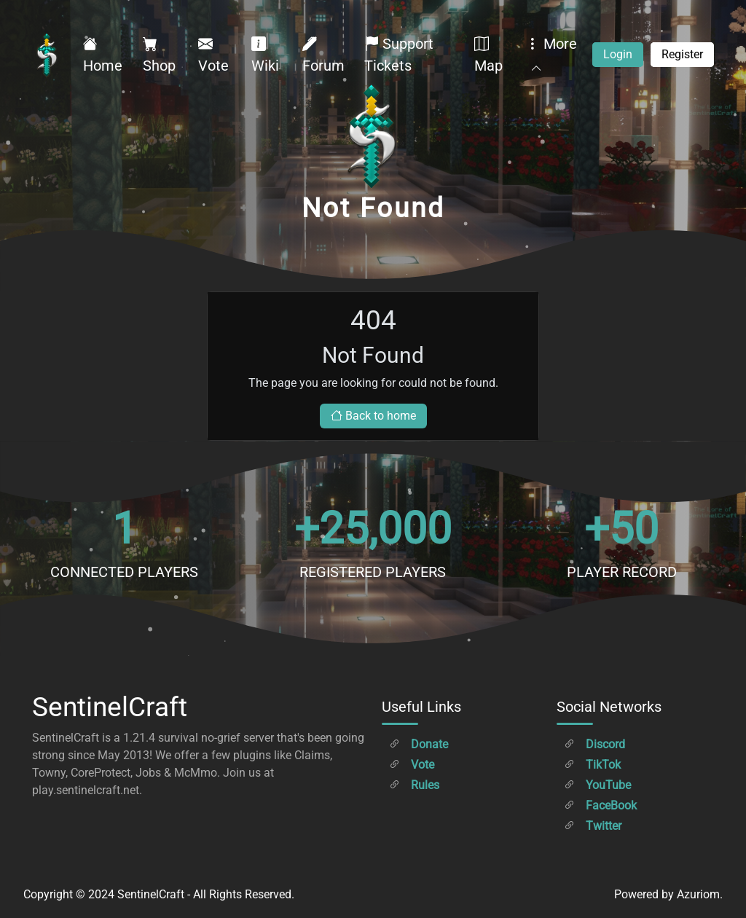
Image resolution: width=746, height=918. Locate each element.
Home (102, 54)
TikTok (592, 765)
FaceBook (600, 805)
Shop (159, 54)
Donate (418, 744)
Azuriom (698, 894)
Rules (414, 785)
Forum (323, 54)
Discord (594, 744)
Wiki (265, 54)
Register (682, 54)
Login (617, 54)
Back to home (373, 416)
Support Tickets (398, 54)
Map (488, 54)
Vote (213, 54)
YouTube (597, 785)
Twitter (592, 826)
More (551, 54)
